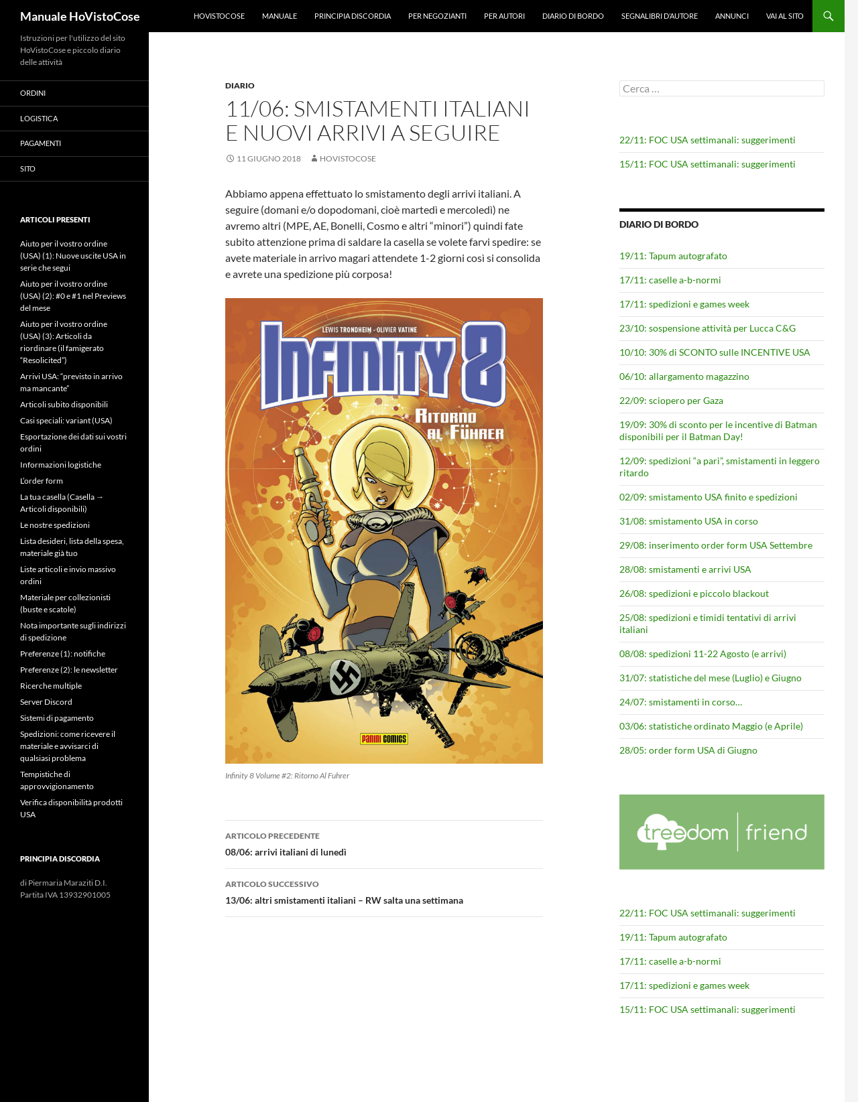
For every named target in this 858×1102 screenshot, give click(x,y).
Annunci (732, 15)
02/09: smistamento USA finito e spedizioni (708, 496)
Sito (28, 168)
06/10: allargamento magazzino (684, 376)
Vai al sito (785, 15)
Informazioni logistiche (60, 465)
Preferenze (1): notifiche (62, 653)
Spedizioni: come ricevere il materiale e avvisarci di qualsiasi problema (67, 746)
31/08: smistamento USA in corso (688, 521)
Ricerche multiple (51, 686)
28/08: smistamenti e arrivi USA (685, 569)
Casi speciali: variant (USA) (66, 420)
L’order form (41, 481)
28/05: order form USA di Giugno (688, 750)
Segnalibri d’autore (659, 15)
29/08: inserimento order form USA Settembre (715, 545)
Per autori (504, 15)
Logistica (39, 118)
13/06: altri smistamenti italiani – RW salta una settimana (384, 891)
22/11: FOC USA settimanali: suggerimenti (707, 139)
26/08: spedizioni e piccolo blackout (694, 593)
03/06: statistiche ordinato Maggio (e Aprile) (711, 726)
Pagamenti (40, 143)
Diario (240, 85)
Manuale (279, 15)
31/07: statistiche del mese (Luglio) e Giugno (710, 677)
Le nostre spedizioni (55, 525)
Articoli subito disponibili (64, 404)
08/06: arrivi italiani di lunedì (384, 842)
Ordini (33, 92)
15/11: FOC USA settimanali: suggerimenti (707, 163)
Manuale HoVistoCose (80, 16)
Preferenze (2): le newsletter (69, 670)
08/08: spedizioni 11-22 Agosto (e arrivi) (702, 653)
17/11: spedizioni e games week (684, 303)
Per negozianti (437, 15)
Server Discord (46, 702)
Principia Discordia (352, 15)
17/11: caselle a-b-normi (670, 279)
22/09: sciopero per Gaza (671, 400)
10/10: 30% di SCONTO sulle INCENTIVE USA (714, 352)
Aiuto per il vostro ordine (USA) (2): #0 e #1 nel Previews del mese (73, 296)
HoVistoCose (219, 15)
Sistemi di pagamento (57, 718)
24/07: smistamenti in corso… (680, 701)
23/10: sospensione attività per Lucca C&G (707, 328)
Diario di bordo (573, 15)
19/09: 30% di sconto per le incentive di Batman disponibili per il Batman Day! (718, 430)
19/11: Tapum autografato (673, 255)
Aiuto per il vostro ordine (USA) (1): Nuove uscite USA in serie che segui (73, 255)
